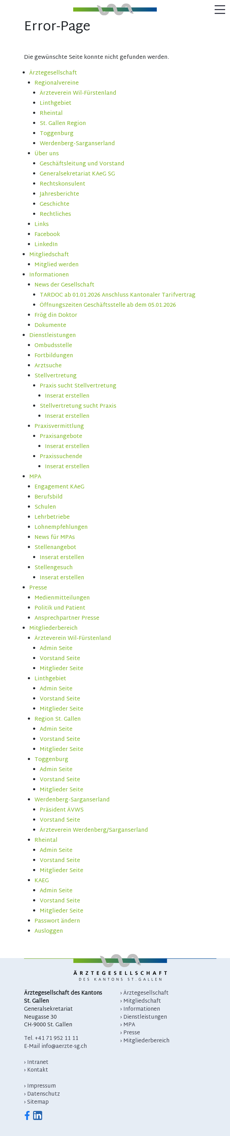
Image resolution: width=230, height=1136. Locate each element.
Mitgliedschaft (49, 255)
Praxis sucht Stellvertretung (78, 386)
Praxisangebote (61, 437)
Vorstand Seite (60, 659)
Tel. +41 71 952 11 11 (51, 1038)
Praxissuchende (61, 457)
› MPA (127, 1025)
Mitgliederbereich (53, 629)
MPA (35, 477)
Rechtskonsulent (62, 184)
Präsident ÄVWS (62, 810)
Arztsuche (48, 366)
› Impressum (40, 1086)
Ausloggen (48, 931)
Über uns (46, 154)
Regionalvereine (56, 83)
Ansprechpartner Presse (66, 618)
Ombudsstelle (53, 346)
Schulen (45, 507)
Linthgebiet (55, 104)
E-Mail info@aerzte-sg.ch (55, 1046)
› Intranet (36, 1062)
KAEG (41, 881)
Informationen (49, 275)
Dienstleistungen (52, 336)
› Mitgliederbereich (144, 1041)
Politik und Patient (59, 608)
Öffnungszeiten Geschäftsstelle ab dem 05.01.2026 (108, 305)
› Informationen (140, 1009)
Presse (38, 588)
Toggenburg (57, 134)
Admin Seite (56, 649)
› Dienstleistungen (143, 1017)
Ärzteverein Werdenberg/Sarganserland (94, 830)
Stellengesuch (53, 568)
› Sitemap (36, 1102)
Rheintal (51, 114)
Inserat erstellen (67, 396)
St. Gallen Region (63, 124)
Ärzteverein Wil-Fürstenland (78, 93)
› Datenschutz (42, 1094)
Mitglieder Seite (61, 669)
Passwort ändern (57, 921)
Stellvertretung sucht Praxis (78, 406)
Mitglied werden (56, 265)
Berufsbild (48, 497)
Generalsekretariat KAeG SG (77, 174)
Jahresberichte (59, 194)
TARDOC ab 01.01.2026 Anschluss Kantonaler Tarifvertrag (118, 295)
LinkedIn (46, 245)
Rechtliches (55, 215)
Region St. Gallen (57, 719)
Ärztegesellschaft (53, 73)
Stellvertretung (55, 376)
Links (41, 225)
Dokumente (50, 326)
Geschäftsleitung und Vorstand (82, 164)
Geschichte (54, 204)
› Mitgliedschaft (140, 1001)
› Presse (130, 1033)
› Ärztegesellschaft (144, 993)
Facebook (47, 235)
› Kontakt (36, 1070)
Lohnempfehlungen (61, 528)
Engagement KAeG (59, 487)
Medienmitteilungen (62, 598)
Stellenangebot (55, 548)
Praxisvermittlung (59, 427)
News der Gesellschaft (64, 285)
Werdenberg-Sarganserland (77, 144)
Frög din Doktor (55, 316)
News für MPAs (54, 538)
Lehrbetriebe (52, 517)
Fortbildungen (53, 356)
